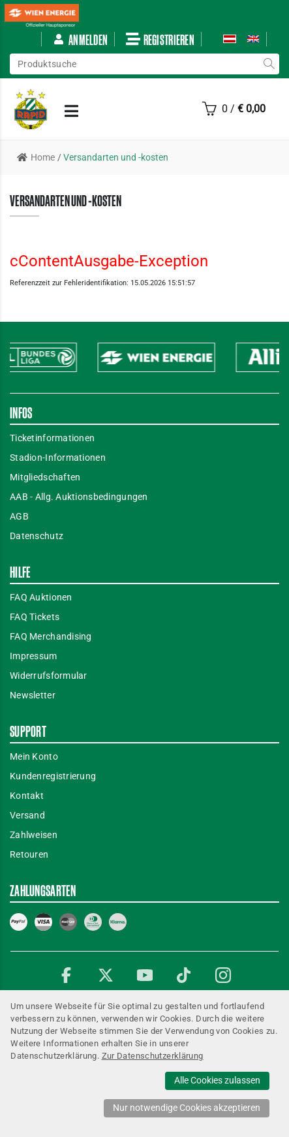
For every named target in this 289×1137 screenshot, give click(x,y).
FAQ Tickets (34, 617)
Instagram (223, 975)
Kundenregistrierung (53, 776)
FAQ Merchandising (51, 636)
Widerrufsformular (48, 675)
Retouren (29, 854)
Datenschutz (36, 536)
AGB (19, 516)
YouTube (145, 975)
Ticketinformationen (52, 438)
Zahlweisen (33, 835)
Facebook (66, 975)
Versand (27, 815)
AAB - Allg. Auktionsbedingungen (79, 496)
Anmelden (80, 39)
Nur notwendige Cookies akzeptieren (186, 1107)
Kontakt (27, 795)
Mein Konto (34, 756)
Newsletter (32, 695)
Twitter (106, 975)
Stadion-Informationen (58, 457)
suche (268, 64)
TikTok (184, 975)
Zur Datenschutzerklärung (153, 1056)
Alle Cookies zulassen (217, 1080)
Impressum (33, 656)
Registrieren (160, 39)
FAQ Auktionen (41, 597)
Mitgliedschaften (45, 477)
